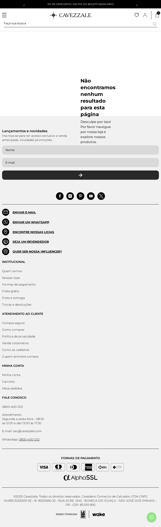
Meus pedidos (12, 388)
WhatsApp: (21, 439)
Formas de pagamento (19, 284)
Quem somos (12, 271)
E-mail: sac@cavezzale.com (22, 431)
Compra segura (13, 323)
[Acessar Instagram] (70, 196)
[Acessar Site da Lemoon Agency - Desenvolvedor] (80, 514)
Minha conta (11, 375)
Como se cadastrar (16, 350)
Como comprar (13, 330)
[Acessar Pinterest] (80, 196)
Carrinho (8, 382)
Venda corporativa (15, 343)
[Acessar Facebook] (60, 196)
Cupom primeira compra (20, 356)
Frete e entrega (13, 298)
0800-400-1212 (12, 407)
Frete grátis (10, 291)
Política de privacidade (18, 336)
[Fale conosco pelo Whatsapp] (151, 517)
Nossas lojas (11, 278)
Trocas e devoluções (16, 304)
